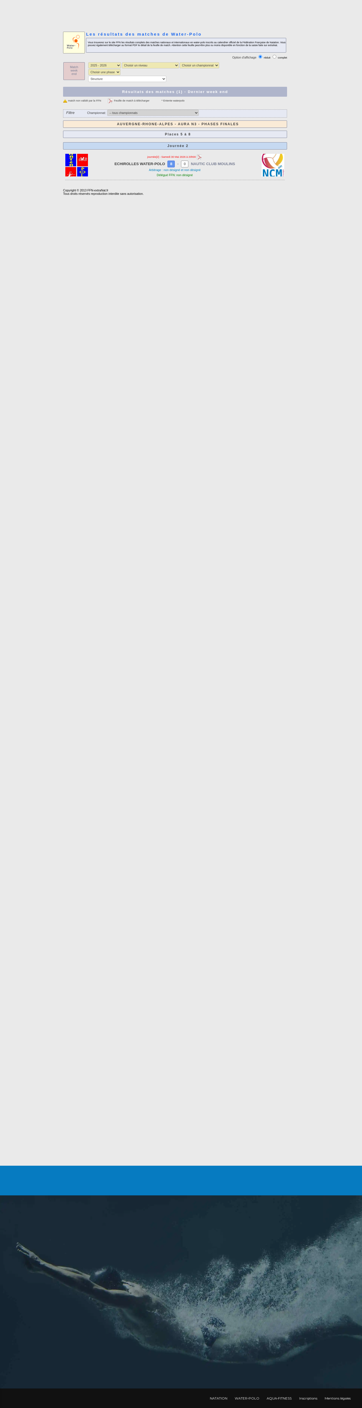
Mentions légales (338, 1398)
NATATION (218, 1398)
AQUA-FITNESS (279, 1398)
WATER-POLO (247, 1398)
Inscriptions (308, 1398)
